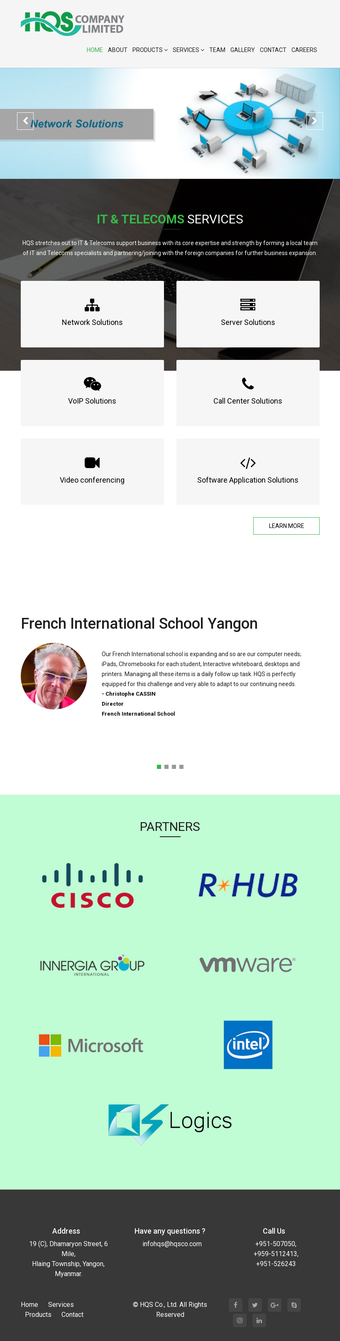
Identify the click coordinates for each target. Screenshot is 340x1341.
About (117, 50)
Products (150, 50)
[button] (25, 121)
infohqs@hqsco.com (172, 1244)
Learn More (286, 526)
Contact (273, 50)
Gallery (242, 50)
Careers (304, 50)
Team (217, 50)
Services (188, 50)
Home (95, 50)
